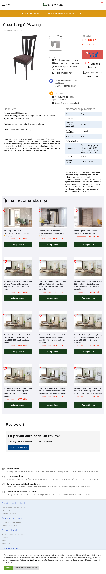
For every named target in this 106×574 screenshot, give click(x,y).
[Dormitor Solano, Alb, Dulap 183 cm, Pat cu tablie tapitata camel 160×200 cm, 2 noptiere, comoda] (53, 376)
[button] (92, 54)
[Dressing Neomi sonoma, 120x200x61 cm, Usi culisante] (53, 217)
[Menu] (6, 5)
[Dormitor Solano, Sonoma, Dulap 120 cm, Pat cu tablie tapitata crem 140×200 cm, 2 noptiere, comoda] (53, 268)
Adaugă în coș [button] (17, 244)
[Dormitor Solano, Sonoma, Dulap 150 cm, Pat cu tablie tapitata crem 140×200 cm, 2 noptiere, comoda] (18, 376)
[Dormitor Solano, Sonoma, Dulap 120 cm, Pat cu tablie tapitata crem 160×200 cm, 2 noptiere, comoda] (88, 268)
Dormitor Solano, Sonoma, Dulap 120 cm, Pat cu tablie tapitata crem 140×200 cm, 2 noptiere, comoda (53, 285)
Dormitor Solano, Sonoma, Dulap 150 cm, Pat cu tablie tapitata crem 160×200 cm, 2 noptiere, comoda (88, 339)
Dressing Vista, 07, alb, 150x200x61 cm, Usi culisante (16, 232)
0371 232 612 (48, 13)
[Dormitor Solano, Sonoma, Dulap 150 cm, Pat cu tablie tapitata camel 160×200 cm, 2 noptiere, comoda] (18, 322)
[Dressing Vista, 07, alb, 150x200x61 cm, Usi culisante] (18, 217)
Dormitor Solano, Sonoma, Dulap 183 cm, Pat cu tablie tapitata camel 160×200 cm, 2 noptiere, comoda (53, 339)
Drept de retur (7, 512)
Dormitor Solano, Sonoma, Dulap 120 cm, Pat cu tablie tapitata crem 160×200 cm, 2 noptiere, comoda (88, 285)
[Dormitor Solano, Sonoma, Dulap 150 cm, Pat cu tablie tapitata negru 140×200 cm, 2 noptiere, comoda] (18, 268)
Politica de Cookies (28, 559)
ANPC (4, 542)
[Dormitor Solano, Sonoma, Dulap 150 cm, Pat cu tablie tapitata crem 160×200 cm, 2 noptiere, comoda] (88, 322)
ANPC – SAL (6, 545)
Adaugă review (18, 449)
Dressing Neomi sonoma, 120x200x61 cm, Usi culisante (51, 232)
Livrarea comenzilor (9, 527)
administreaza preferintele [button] (26, 567)
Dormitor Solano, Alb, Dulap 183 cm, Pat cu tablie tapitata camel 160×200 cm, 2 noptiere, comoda (52, 391)
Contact (5, 539)
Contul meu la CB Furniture (12, 524)
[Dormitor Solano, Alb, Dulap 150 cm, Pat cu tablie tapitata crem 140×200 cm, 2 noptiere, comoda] (88, 376)
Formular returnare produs (12, 536)
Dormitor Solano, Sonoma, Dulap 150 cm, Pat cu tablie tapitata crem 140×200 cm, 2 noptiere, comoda (18, 393)
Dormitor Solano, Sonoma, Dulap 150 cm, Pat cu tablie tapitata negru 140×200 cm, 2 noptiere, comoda (18, 285)
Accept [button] (8, 567)
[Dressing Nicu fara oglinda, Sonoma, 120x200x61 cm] (88, 217)
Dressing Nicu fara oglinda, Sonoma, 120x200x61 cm (85, 232)
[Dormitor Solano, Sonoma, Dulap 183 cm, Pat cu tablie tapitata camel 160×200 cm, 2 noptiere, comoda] (53, 322)
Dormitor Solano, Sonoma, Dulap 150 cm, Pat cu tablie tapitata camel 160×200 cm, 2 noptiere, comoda (18, 339)
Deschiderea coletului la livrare (14, 509)
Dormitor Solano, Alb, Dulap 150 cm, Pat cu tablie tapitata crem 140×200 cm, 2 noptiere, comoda (88, 391)
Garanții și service (9, 515)
